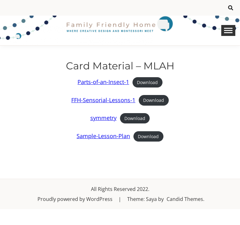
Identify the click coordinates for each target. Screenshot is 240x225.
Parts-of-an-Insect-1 (103, 82)
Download (147, 82)
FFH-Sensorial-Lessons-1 (103, 100)
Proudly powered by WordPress (76, 199)
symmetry (103, 118)
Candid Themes (185, 199)
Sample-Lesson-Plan (103, 136)
